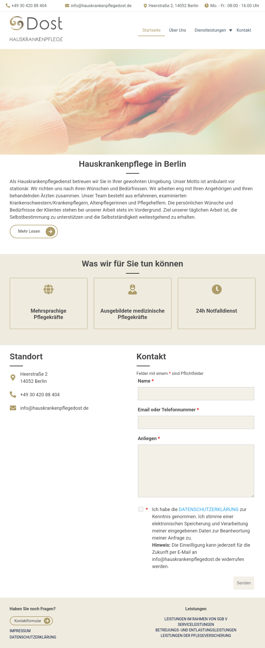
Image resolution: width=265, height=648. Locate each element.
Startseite (151, 30)
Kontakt (243, 30)
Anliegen (149, 438)
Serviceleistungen (196, 624)
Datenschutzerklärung (33, 637)
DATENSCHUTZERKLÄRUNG (209, 509)
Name (146, 381)
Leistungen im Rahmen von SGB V (196, 619)
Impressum (20, 631)
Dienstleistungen (210, 30)
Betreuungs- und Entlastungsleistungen (196, 630)
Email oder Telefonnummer (168, 409)
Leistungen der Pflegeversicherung (196, 635)
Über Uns (177, 30)
